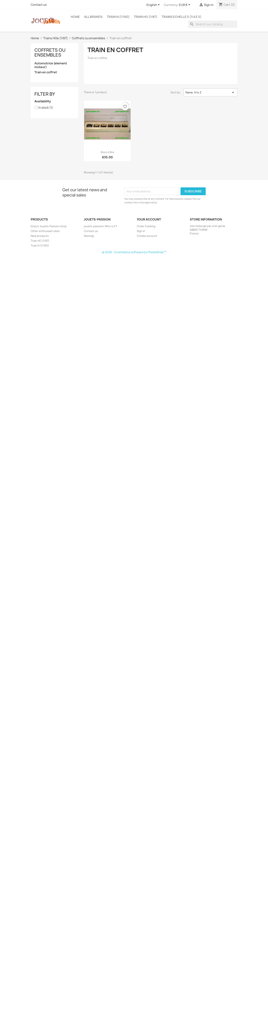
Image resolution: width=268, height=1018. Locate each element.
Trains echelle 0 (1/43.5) (181, 17)
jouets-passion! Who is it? (100, 226)
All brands (93, 17)
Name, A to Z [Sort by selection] (210, 92)
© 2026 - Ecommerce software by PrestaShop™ (134, 252)
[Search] (212, 24)
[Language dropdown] (153, 5)
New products (40, 236)
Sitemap (89, 236)
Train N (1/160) (118, 17)
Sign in (141, 231)
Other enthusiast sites (45, 231)
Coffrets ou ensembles (50, 52)
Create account (147, 236)
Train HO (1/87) (145, 17)
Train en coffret (45, 72)
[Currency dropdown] (185, 5)
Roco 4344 (107, 152)
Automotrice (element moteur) (50, 65)
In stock (45, 108)
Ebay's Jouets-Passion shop (49, 226)
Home (75, 17)
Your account (149, 219)
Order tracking (146, 226)
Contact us (39, 5)
